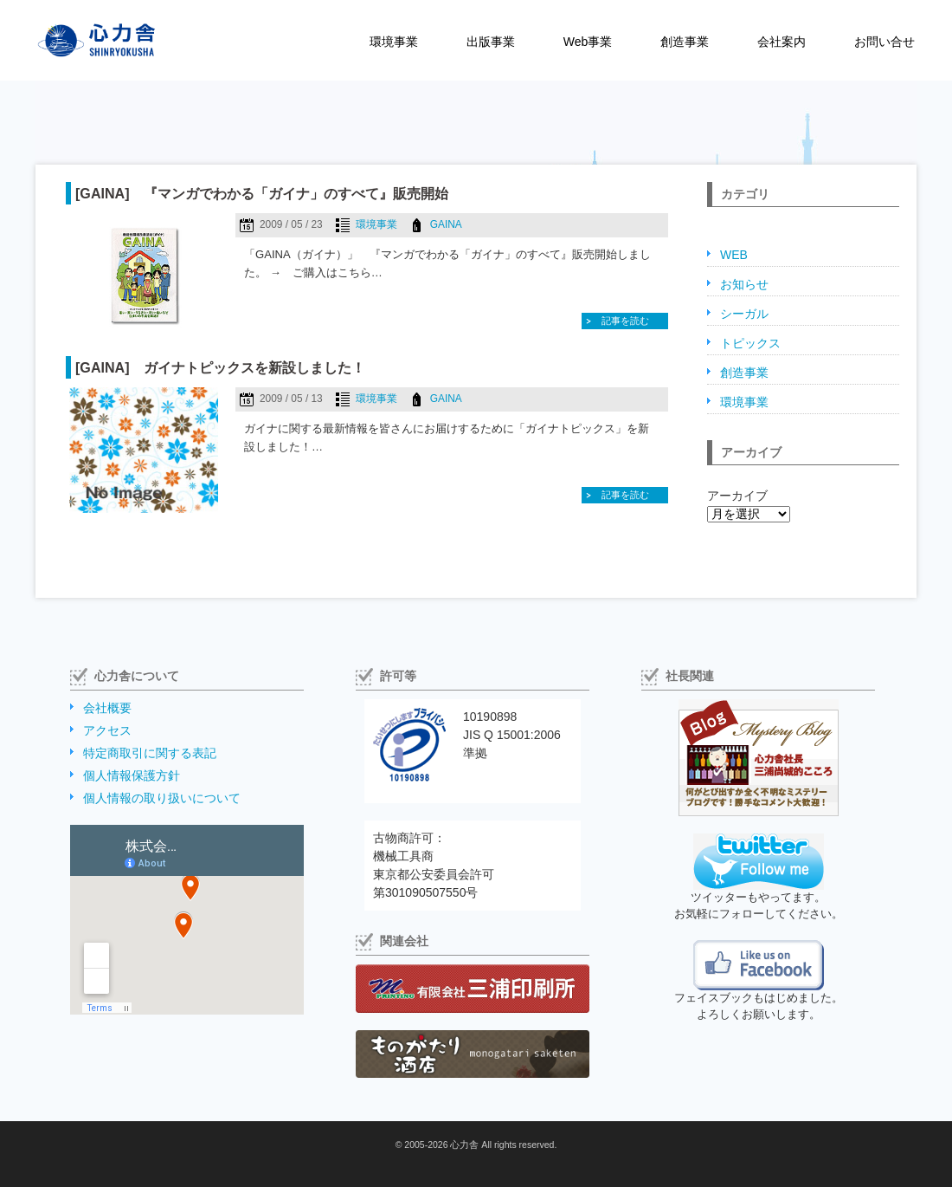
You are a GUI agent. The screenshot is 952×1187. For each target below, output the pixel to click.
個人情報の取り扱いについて (162, 798)
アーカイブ (737, 496)
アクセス (107, 730)
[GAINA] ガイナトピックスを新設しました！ (220, 367)
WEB (734, 255)
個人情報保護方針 (131, 775)
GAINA (446, 224)
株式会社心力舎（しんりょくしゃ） (78, 40)
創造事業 (684, 42)
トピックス (750, 343)
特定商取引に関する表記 (149, 753)
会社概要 (107, 708)
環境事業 (394, 42)
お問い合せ (884, 42)
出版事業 (490, 42)
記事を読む (625, 320)
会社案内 (781, 42)
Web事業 (588, 42)
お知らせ (744, 284)
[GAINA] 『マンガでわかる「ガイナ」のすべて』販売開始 (261, 193)
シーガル (744, 314)
